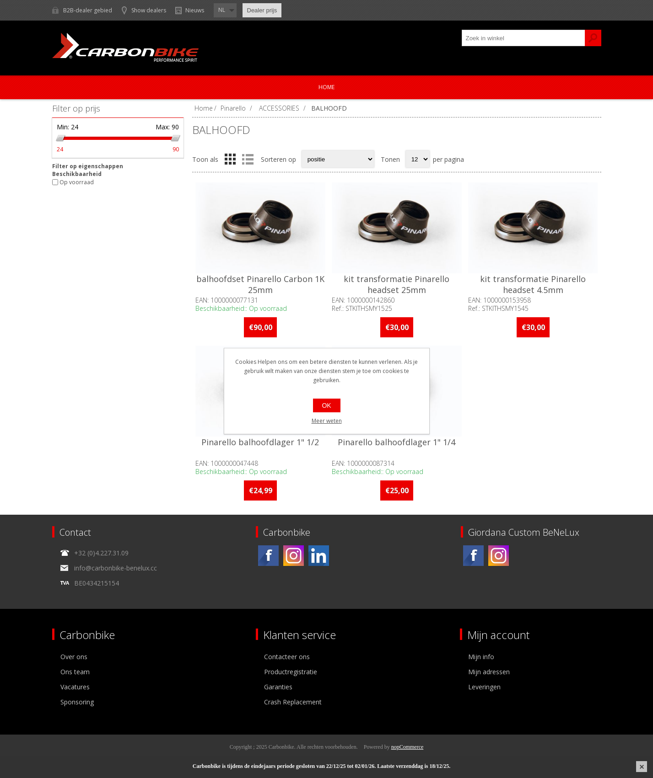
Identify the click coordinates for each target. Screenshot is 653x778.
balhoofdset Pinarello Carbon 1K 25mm (260, 284)
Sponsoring (77, 702)
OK (326, 405)
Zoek (593, 38)
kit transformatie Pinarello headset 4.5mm (533, 284)
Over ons (73, 656)
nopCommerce (407, 747)
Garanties (278, 686)
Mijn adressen (489, 671)
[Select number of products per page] (417, 159)
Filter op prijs (76, 108)
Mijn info (481, 656)
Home (326, 87)
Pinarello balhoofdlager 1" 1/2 (260, 442)
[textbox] (523, 38)
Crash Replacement (293, 702)
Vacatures (75, 686)
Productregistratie (290, 671)
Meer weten (327, 421)
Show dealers (148, 10)
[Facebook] (268, 555)
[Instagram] (293, 555)
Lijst (248, 159)
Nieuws (194, 10)
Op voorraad (76, 182)
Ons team (75, 671)
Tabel (230, 159)
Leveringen (484, 686)
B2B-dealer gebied (87, 10)
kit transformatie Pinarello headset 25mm (396, 284)
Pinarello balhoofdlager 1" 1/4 (396, 442)
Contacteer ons (287, 656)
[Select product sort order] (338, 159)
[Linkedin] (318, 555)
